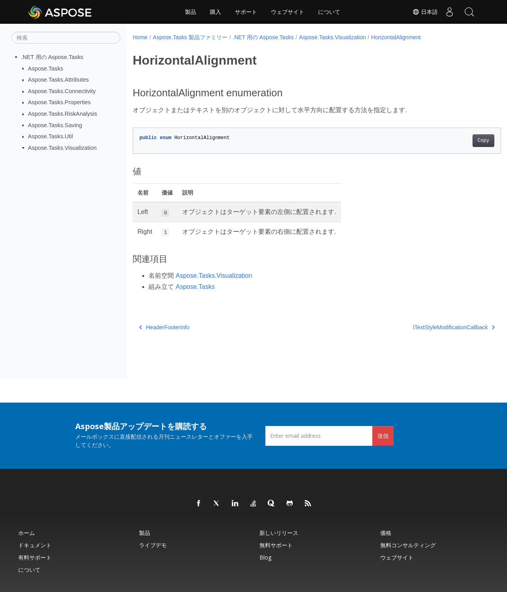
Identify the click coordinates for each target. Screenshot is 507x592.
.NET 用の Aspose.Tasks (52, 57)
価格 (385, 533)
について (329, 12)
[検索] (65, 38)
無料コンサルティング (408, 545)
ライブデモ (153, 545)
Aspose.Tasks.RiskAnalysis (62, 114)
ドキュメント (34, 545)
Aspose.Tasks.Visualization (62, 148)
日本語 (425, 11)
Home (140, 37)
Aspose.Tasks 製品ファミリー (190, 37)
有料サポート (34, 557)
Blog (265, 557)
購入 (215, 12)
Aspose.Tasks (45, 68)
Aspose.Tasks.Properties (59, 102)
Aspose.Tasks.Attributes (58, 79)
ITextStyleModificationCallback (428, 327)
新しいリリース (278, 533)
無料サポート (276, 545)
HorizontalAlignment (396, 37)
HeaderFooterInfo (164, 327)
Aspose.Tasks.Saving (55, 125)
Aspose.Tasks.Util (50, 136)
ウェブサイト (287, 12)
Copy (457, 140)
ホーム (26, 533)
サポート (246, 12)
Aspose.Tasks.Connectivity (62, 91)
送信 (383, 435)
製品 (190, 12)
